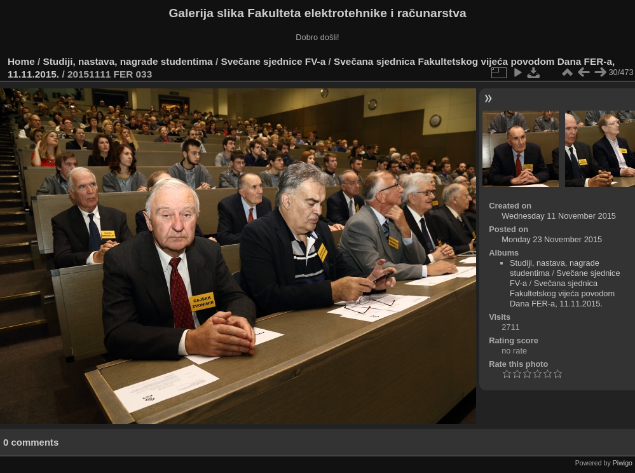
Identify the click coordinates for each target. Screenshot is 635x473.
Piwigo (622, 463)
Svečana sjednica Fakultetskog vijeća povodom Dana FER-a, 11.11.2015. (562, 293)
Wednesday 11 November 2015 (559, 216)
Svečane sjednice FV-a (273, 61)
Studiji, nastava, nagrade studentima (128, 61)
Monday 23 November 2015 (552, 239)
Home (21, 61)
